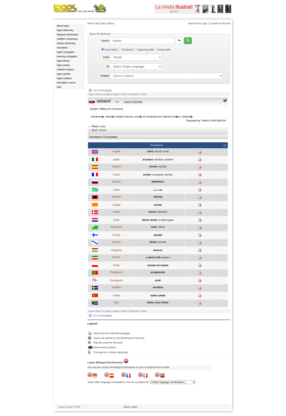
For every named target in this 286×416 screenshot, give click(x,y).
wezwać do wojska (157, 265)
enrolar (153, 166)
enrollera (158, 287)
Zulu (116, 302)
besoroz (157, 250)
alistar (153, 242)
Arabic (116, 189)
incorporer (157, 174)
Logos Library (94, 94)
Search (105, 40)
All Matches (126, 49)
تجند (155, 189)
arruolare (148, 159)
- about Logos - (131, 406)
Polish (116, 265)
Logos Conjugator (133, 101)
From (106, 57)
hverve (152, 211)
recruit (158, 151)
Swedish (116, 287)
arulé (158, 280)
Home (90, 23)
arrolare (169, 159)
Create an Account (220, 23)
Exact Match (109, 49)
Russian (116, 181)
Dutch (116, 220)
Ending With (162, 49)
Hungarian (116, 250)
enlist (150, 151)
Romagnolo (116, 280)
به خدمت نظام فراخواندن (158, 257)
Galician (116, 242)
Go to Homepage (103, 90)
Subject (105, 75)
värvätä (158, 235)
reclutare (159, 159)
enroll (165, 151)
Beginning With (144, 49)
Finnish (116, 235)
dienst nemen (149, 220)
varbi (154, 227)
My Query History (105, 23)
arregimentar (158, 272)
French (116, 174)
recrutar (162, 242)
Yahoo (124, 94)
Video (144, 94)
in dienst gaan (166, 220)
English (116, 151)
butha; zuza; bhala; (158, 302)
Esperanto (116, 227)
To (107, 66)
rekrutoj (157, 196)
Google (106, 94)
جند (160, 189)
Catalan (116, 205)
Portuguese (116, 272)
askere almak (157, 295)
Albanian (116, 196)
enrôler (147, 174)
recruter (168, 174)
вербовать (158, 181)
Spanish (116, 166)
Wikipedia (134, 94)
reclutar (162, 166)
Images (115, 94)
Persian (116, 257)
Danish (116, 211)
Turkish (116, 295)
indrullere (162, 211)
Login (204, 23)
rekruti (161, 227)
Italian (116, 159)
